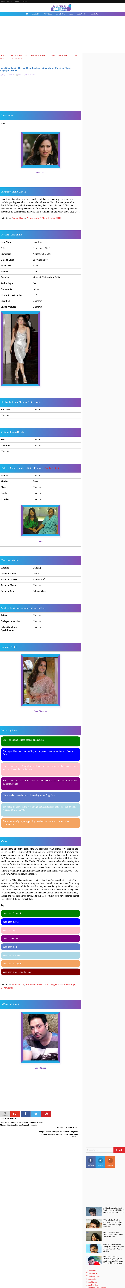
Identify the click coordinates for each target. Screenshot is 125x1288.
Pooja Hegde (51, 984)
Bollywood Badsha (34, 984)
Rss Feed (110, 1152)
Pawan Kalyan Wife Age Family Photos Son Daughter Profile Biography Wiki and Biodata (113, 1238)
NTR (58, 218)
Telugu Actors (91, 1261)
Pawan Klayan (18, 218)
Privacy (17, 1)
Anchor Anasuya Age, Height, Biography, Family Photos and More (113, 1225)
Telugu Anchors (91, 1270)
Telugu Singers (91, 1273)
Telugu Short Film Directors (96, 1279)
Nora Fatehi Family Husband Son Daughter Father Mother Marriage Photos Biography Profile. (18, 1125)
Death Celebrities (92, 1281)
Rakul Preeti (64, 984)
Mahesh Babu (48, 218)
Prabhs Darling (33, 218)
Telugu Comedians (92, 1267)
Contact (9, 1)
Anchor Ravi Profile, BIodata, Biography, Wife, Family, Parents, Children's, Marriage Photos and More (113, 1250)
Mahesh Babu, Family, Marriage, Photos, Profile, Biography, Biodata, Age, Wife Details (112, 1214)
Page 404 (24, 1)
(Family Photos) (51, 468)
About (3, 1)
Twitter (100, 1152)
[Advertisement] (62, 35)
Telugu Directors (92, 1276)
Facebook (91, 1152)
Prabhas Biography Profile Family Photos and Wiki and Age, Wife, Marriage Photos (113, 1201)
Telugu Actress (91, 1264)
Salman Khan (18, 984)
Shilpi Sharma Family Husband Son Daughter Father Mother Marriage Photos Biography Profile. (59, 1125)
